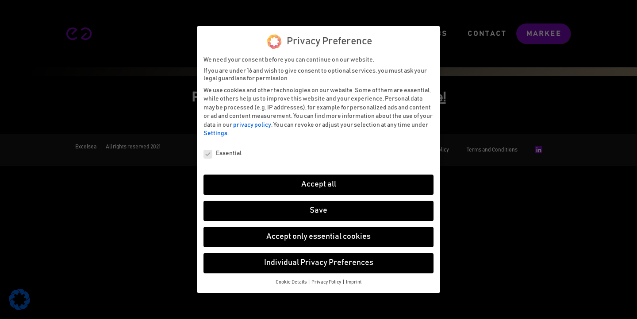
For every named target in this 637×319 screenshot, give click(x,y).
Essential (222, 152)
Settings (215, 132)
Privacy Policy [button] (326, 280)
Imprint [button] (354, 280)
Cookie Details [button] (291, 280)
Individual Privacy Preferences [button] (318, 261)
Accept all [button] (318, 183)
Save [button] (318, 209)
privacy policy (252, 123)
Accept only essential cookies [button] (318, 235)
